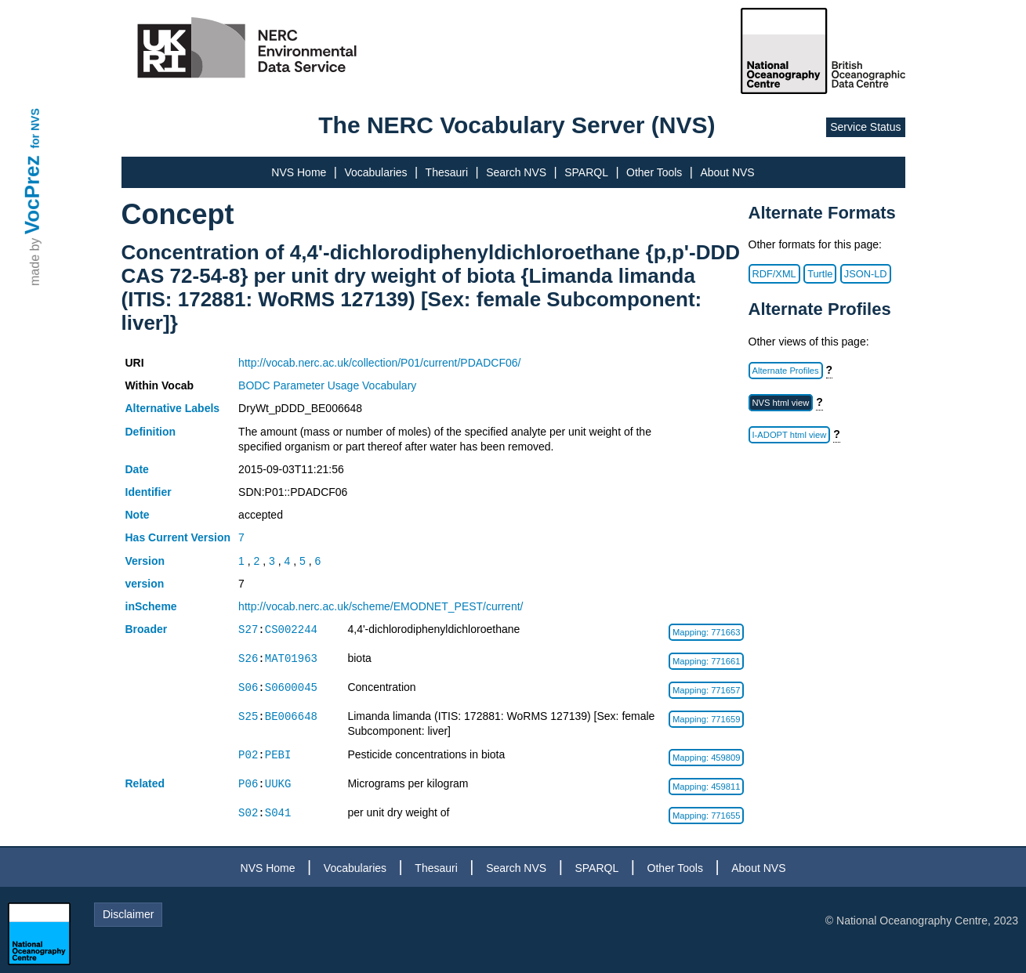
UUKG (278, 783)
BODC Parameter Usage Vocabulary (327, 385)
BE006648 (291, 716)
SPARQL (586, 172)
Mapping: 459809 (706, 757)
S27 (248, 629)
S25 (248, 716)
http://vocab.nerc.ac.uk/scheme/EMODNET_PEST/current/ (380, 606)
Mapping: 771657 (706, 690)
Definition (150, 431)
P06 (248, 783)
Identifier (148, 492)
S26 (248, 658)
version (145, 583)
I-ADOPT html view (789, 434)
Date (137, 469)
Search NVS (516, 172)
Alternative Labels (172, 408)
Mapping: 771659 (706, 719)
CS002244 (291, 629)
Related (145, 783)
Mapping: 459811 (706, 786)
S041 (278, 812)
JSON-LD (865, 274)
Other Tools (654, 172)
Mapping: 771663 (706, 632)
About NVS (727, 172)
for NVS (35, 128)
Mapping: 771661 (706, 661)
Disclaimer (128, 914)
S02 (248, 812)
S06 (248, 687)
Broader (146, 629)
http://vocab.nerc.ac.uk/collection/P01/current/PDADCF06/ (379, 362)
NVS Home (298, 172)
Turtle (819, 274)
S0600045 (291, 687)
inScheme (151, 606)
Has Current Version (178, 537)
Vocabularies (375, 172)
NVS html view (781, 402)
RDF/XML (774, 274)
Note (137, 514)
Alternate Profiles (785, 370)
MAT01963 (291, 658)
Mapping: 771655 (706, 815)
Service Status (865, 127)
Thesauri (447, 172)
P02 (248, 754)
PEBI (278, 754)
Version (145, 561)
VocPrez (32, 194)
